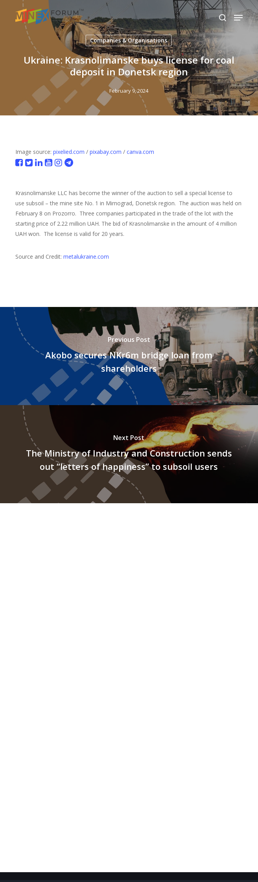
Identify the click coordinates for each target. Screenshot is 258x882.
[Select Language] (201, 17)
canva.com (140, 151)
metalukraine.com (86, 256)
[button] (238, 18)
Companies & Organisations (128, 40)
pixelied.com (69, 151)
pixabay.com (106, 151)
